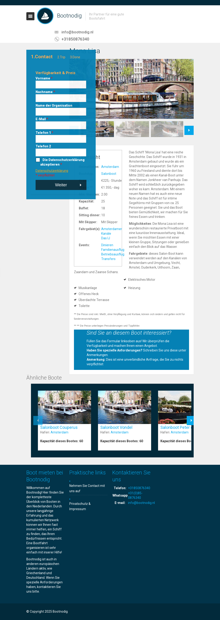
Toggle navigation (30, 16)
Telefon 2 (43, 146)
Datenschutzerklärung (52, 171)
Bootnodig (69, 15)
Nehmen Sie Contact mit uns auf (87, 488)
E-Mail (42, 119)
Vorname (44, 78)
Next (189, 128)
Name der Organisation (54, 105)
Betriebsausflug (112, 254)
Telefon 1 (44, 133)
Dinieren (107, 245)
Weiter (61, 185)
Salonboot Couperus (59, 427)
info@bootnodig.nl (77, 32)
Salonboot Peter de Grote (183, 427)
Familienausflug (112, 250)
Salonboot (108, 173)
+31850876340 (75, 39)
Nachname (45, 92)
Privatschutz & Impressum (80, 506)
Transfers (108, 259)
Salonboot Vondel (116, 427)
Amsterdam (110, 167)
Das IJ (105, 238)
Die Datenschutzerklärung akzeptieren (62, 162)
